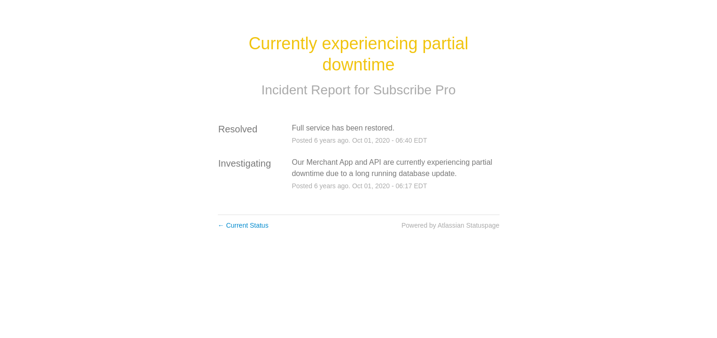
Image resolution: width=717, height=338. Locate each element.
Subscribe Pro (414, 90)
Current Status (243, 225)
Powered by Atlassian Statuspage (450, 225)
